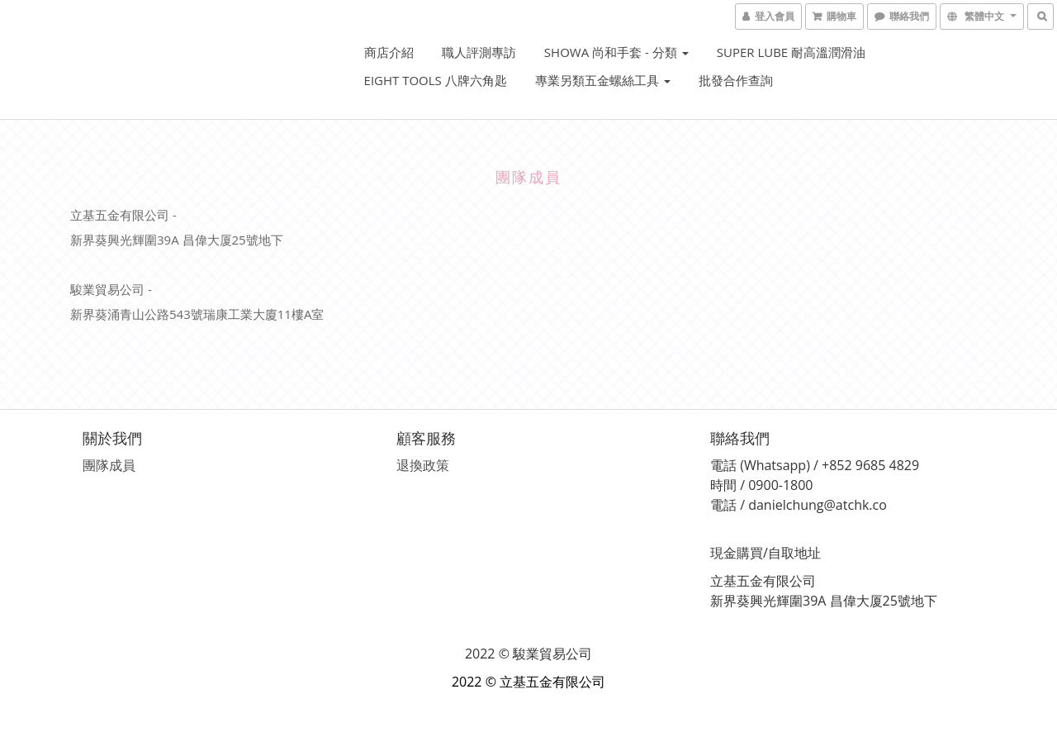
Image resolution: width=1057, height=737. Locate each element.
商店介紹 (389, 52)
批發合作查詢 (736, 80)
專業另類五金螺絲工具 (603, 80)
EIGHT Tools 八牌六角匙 (435, 80)
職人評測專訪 (479, 52)
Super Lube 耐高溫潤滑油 (791, 52)
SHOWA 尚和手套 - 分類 (616, 52)
